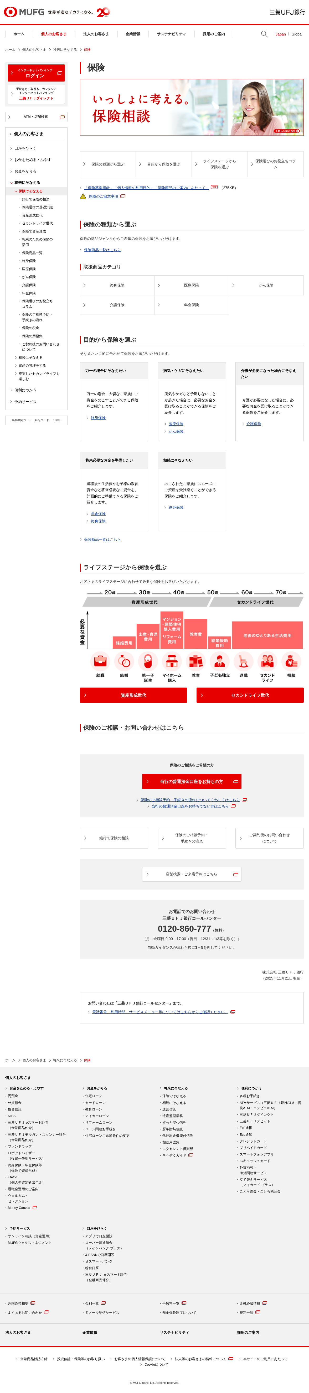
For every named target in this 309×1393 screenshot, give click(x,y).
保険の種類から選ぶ (108, 164)
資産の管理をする (32, 365)
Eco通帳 (246, 1128)
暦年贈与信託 (172, 1129)
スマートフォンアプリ (257, 1154)
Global (296, 34)
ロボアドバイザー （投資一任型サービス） (26, 1155)
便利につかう (25, 390)
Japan (281, 34)
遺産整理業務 (172, 1116)
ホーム (18, 34)
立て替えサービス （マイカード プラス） (257, 1182)
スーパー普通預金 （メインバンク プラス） (104, 1245)
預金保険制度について (179, 1313)
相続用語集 (170, 1142)
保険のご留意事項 (107, 196)
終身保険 (29, 261)
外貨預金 (15, 1103)
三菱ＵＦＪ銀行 (287, 12)
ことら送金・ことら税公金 (260, 1191)
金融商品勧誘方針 (34, 1359)
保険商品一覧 (32, 253)
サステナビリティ (171, 34)
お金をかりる (25, 171)
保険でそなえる (31, 191)
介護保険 (29, 285)
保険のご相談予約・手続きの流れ (37, 317)
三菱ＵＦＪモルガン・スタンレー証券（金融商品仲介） (37, 1137)
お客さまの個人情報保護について (140, 1359)
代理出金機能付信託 (177, 1136)
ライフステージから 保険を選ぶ (219, 164)
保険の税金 (30, 328)
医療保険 (29, 269)
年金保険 (29, 293)
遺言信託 (169, 1109)
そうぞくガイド (177, 1155)
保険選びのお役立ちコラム (37, 304)
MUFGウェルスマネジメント (30, 1243)
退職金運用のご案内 (23, 1189)
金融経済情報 (253, 1303)
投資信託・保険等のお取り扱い (81, 1359)
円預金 (13, 1096)
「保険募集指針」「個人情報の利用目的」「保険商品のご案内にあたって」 (161, 187)
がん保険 (29, 277)
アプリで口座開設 (98, 1236)
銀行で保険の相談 (35, 199)
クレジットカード (253, 1141)
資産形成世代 (32, 215)
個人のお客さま (54, 34)
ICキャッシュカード (255, 1161)
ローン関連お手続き (100, 1129)
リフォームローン (98, 1122)
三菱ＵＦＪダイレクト (257, 1115)
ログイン (35, 74)
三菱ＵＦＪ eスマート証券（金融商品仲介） (28, 1125)
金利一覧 (95, 1303)
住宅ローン (93, 1096)
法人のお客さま (96, 34)
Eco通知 (246, 1135)
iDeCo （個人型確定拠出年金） (26, 1180)
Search (264, 34)
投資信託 (15, 1109)
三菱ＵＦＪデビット (255, 1121)
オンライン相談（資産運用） (30, 1236)
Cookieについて (156, 1364)
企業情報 (133, 34)
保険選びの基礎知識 (37, 207)
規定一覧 (250, 1312)
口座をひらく (25, 148)
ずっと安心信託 (174, 1122)
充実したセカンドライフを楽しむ (39, 376)
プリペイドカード (253, 1148)
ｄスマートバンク (98, 1261)
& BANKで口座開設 (99, 1255)
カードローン (95, 1103)
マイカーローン (97, 1116)
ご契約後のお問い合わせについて (41, 347)
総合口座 (92, 1268)
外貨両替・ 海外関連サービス (253, 1170)
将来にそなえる (65, 50)
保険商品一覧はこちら (102, 250)
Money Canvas (22, 1207)
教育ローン (93, 1109)
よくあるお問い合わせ (28, 1312)
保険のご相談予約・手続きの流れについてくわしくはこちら (194, 800)
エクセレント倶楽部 (177, 1149)
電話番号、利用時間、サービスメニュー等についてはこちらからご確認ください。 (163, 1012)
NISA (12, 1116)
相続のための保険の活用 (37, 242)
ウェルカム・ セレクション (18, 1198)
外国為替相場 (21, 1303)
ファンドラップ (20, 1146)
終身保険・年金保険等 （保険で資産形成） (25, 1168)
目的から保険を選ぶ (163, 164)
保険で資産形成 (34, 231)
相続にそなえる (31, 358)
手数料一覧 (174, 1303)
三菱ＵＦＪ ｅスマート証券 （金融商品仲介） (106, 1277)
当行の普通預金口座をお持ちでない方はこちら (194, 806)
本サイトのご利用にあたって (265, 1359)
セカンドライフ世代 (37, 223)
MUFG (24, 12)
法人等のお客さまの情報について (204, 1359)
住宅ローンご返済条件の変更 (107, 1136)
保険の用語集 (32, 336)
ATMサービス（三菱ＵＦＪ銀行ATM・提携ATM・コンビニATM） (270, 1105)
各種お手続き (250, 1096)
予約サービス (25, 402)
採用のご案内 (214, 34)
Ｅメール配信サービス (102, 1313)
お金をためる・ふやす (32, 160)
